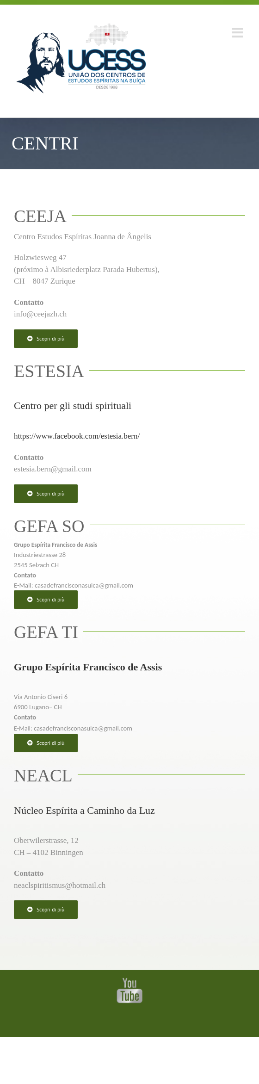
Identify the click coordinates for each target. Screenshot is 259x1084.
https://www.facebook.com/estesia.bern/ (77, 436)
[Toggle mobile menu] (238, 32)
